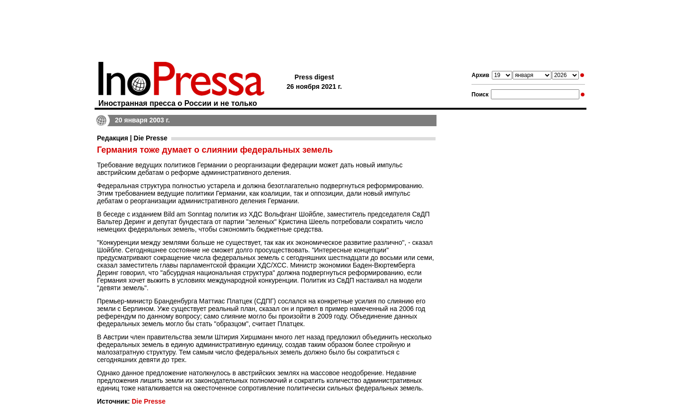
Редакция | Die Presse (132, 138)
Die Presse (148, 401)
